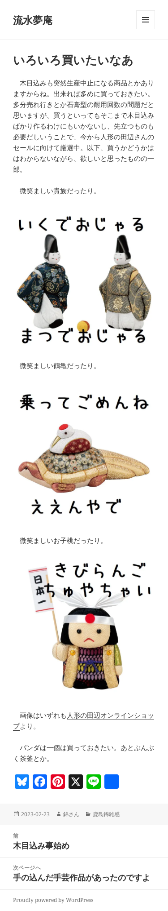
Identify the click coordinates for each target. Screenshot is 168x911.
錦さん (71, 814)
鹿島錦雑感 (106, 814)
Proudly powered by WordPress (53, 900)
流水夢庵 (32, 20)
